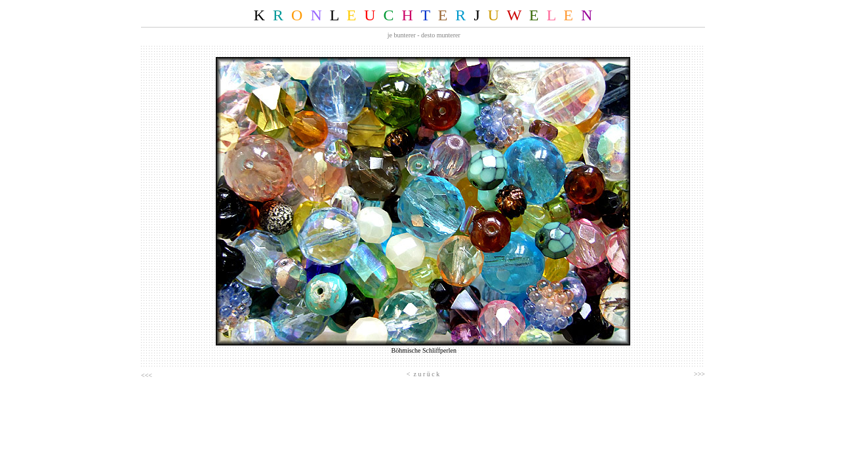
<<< (146, 375)
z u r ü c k (426, 374)
